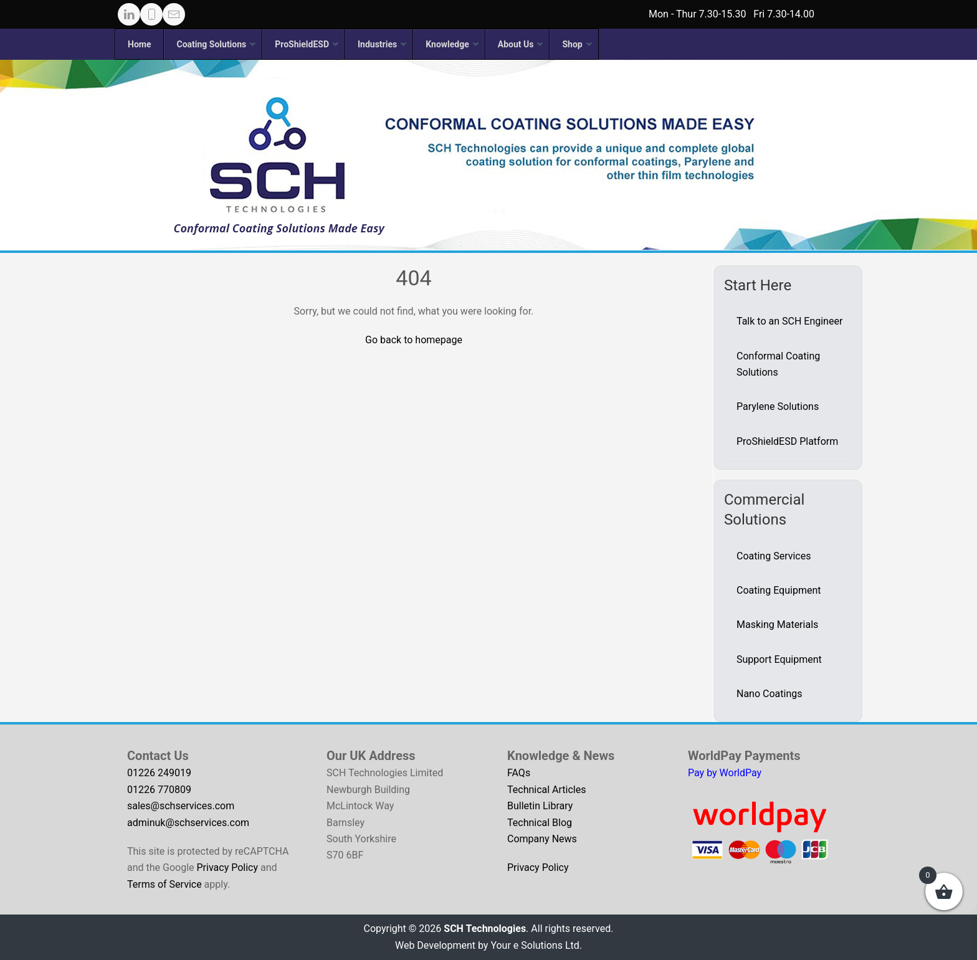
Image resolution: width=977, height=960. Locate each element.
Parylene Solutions (777, 406)
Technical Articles (546, 790)
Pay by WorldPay (724, 773)
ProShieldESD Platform (787, 441)
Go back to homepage (413, 340)
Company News (542, 839)
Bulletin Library (540, 806)
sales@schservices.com (180, 806)
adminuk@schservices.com (188, 823)
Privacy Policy (228, 867)
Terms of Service (164, 884)
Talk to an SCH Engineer (789, 321)
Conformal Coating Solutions (778, 364)
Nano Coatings (769, 694)
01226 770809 (159, 790)
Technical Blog (539, 823)
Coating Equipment (778, 590)
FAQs (518, 773)
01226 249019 (159, 773)
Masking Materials (777, 624)
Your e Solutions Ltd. (536, 945)
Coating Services (773, 556)
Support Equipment (779, 659)
